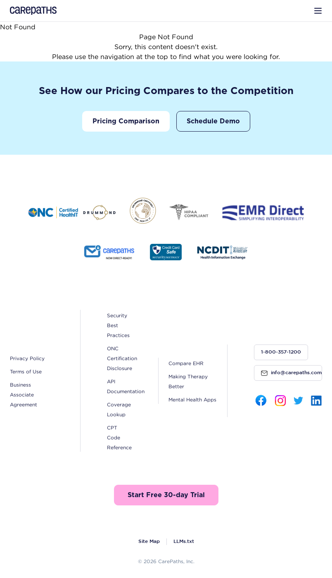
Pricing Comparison (125, 121)
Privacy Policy (27, 358)
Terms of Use (26, 371)
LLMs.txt (183, 541)
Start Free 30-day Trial (166, 495)
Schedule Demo (213, 121)
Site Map (149, 541)
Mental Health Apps (192, 399)
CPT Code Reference (119, 437)
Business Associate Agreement (23, 394)
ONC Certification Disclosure (122, 358)
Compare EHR (186, 363)
